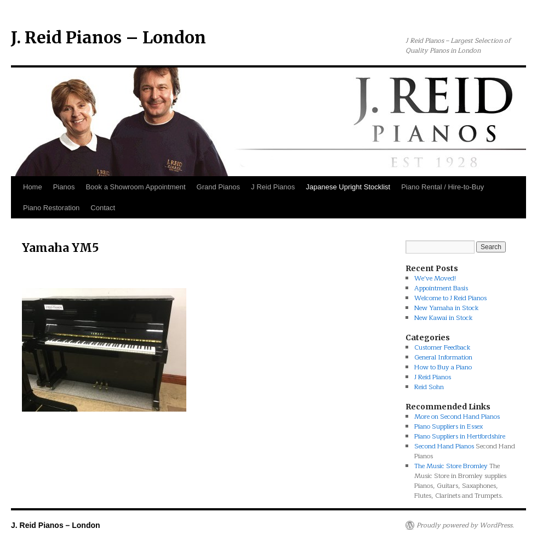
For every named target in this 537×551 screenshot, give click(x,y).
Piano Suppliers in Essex (448, 426)
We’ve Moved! (435, 278)
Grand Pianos (219, 187)
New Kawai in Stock (443, 317)
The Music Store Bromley (451, 465)
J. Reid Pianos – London (108, 37)
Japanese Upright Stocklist (348, 187)
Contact (102, 208)
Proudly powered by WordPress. (465, 525)
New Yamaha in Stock (446, 307)
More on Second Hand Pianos (457, 416)
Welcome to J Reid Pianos (450, 298)
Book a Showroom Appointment (135, 187)
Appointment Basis (441, 288)
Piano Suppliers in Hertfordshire (459, 436)
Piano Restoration (51, 208)
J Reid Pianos (273, 187)
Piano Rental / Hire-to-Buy (442, 187)
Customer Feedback (442, 347)
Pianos (64, 187)
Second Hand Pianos (444, 446)
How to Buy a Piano (443, 367)
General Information (443, 357)
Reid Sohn (429, 386)
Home (32, 187)
